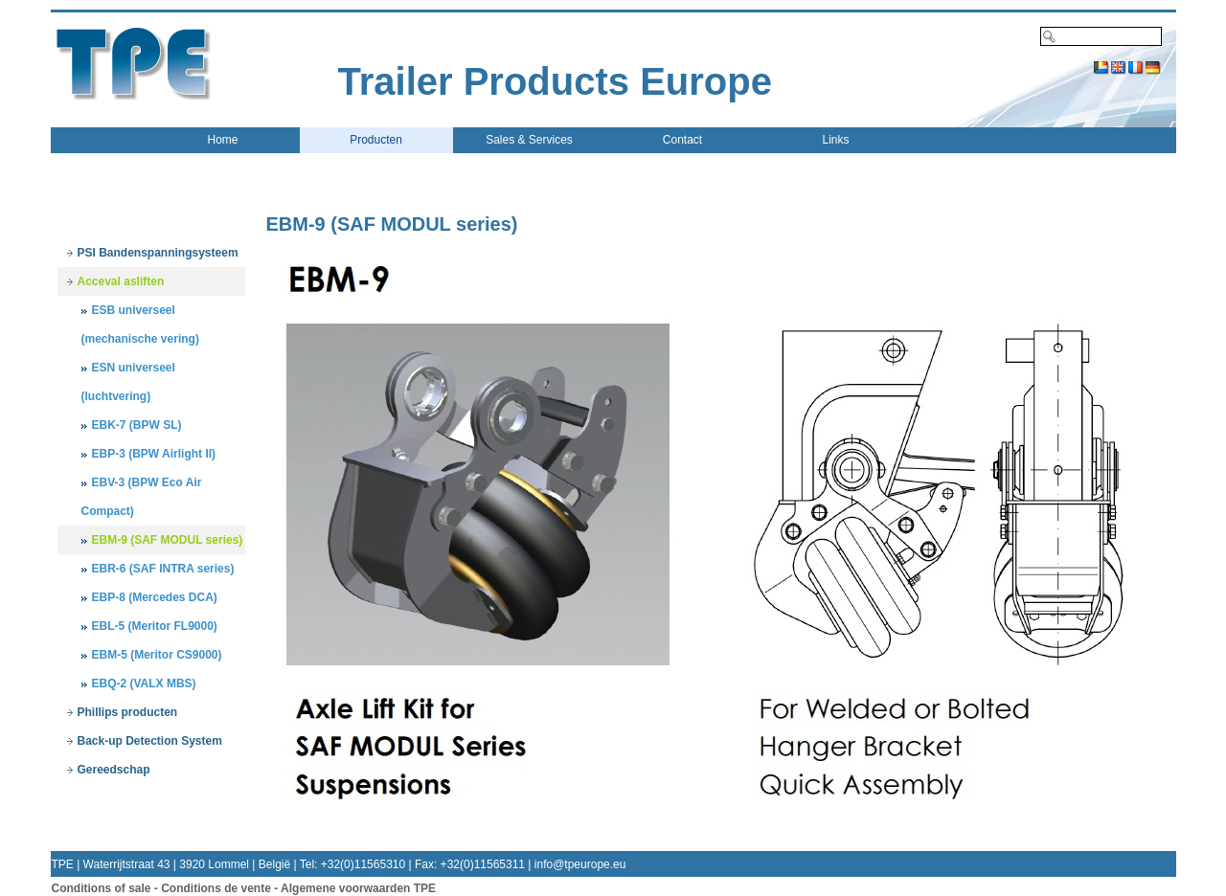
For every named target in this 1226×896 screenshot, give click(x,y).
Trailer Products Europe (555, 81)
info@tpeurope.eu (580, 864)
